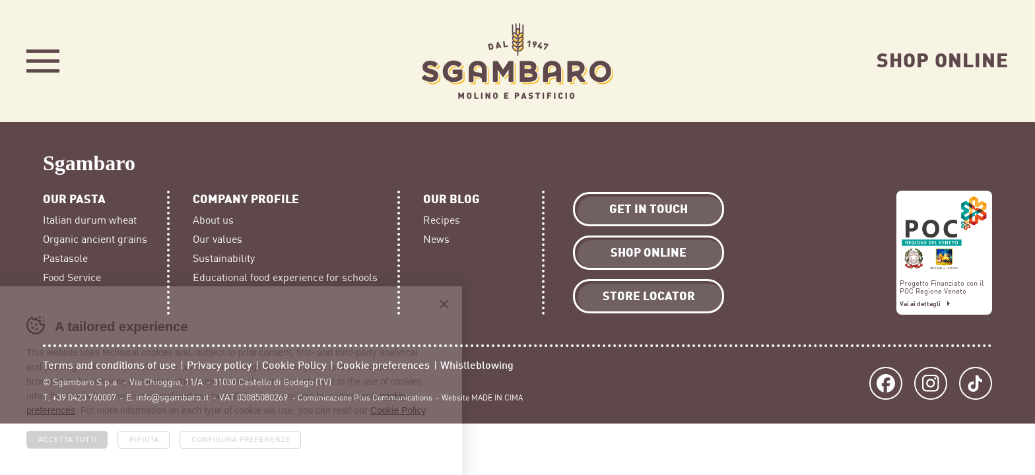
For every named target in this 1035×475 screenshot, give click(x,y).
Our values (217, 239)
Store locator (649, 295)
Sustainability (224, 259)
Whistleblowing (477, 364)
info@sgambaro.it (172, 397)
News (436, 239)
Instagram (930, 383)
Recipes (441, 220)
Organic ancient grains (95, 239)
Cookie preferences (383, 364)
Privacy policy (219, 364)
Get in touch (648, 208)
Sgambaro (517, 61)
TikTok (975, 383)
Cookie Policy (294, 364)
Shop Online (943, 59)
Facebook (885, 383)
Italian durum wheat (90, 220)
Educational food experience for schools (285, 278)
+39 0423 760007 (84, 397)
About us (213, 220)
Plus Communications (393, 397)
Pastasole (65, 259)
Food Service (72, 278)
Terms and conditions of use (109, 364)
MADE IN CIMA (497, 397)
